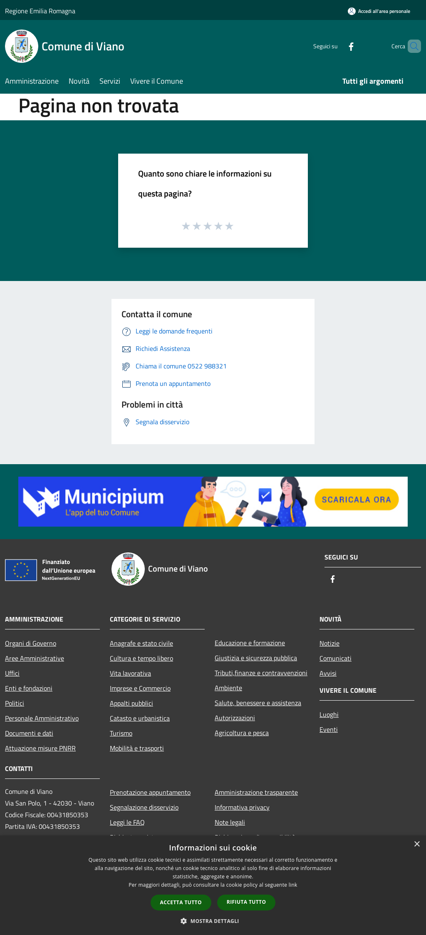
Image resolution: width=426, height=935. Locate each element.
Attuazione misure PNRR (40, 748)
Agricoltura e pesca (242, 733)
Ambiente (228, 688)
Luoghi (329, 714)
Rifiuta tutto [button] (246, 901)
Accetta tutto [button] (181, 902)
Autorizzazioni (235, 718)
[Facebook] (337, 46)
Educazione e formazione (250, 643)
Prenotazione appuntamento (150, 792)
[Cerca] (411, 46)
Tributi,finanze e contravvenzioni (261, 673)
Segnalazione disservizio (144, 807)
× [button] (417, 844)
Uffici (12, 673)
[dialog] (213, 885)
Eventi (329, 729)
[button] (213, 921)
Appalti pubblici (131, 703)
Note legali (230, 822)
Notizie (329, 643)
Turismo (121, 733)
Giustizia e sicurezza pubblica (256, 658)
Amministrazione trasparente (256, 792)
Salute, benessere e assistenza (258, 703)
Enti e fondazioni (28, 688)
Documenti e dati (29, 733)
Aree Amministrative (34, 658)
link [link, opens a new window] (293, 884)
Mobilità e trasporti (137, 748)
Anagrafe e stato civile (141, 643)
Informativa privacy (242, 807)
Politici (14, 703)
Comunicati (336, 658)
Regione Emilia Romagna (40, 11)
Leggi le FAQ (127, 822)
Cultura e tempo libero (141, 658)
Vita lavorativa (130, 673)
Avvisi (328, 673)
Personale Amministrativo (42, 718)
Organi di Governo (30, 643)
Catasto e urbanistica (140, 718)
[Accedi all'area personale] (379, 11)
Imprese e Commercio (140, 688)
